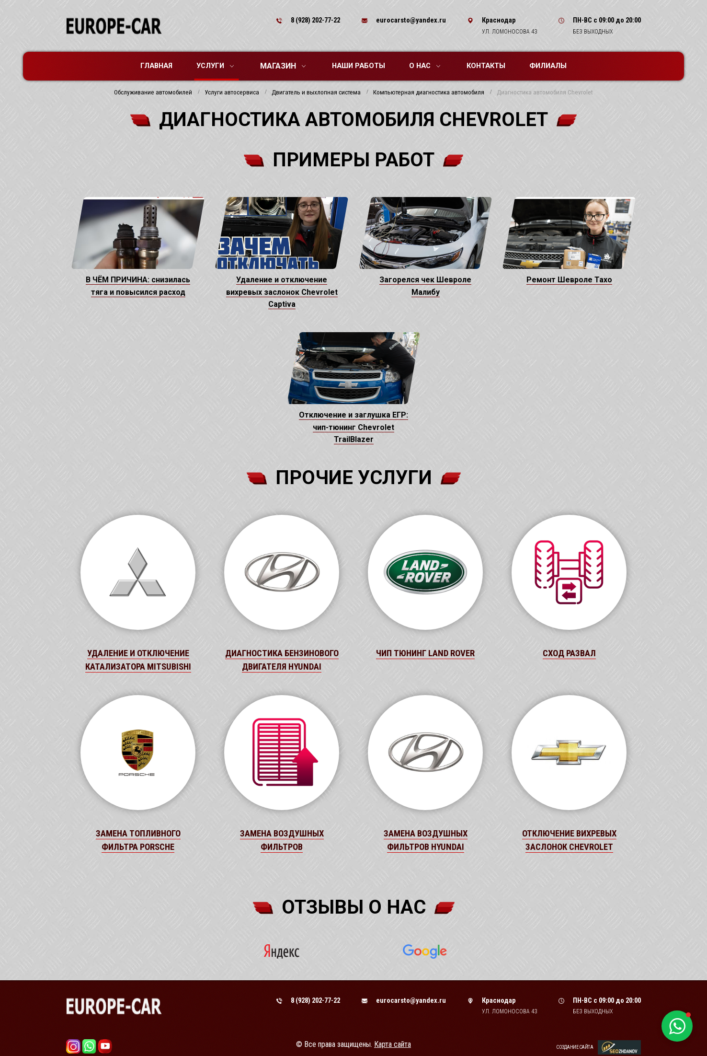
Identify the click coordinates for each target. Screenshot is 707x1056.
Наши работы (358, 65)
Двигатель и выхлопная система (316, 92)
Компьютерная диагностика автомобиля (428, 92)
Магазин (283, 65)
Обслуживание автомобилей (153, 92)
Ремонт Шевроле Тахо (569, 279)
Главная (156, 65)
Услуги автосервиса (232, 92)
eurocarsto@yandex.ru (411, 20)
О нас (424, 65)
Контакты (486, 65)
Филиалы (548, 65)
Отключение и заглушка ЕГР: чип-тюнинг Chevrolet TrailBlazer (353, 427)
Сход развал (569, 653)
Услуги (215, 65)
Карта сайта (392, 1044)
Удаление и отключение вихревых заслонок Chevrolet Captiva (282, 292)
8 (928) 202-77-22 (315, 20)
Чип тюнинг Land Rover (425, 653)
